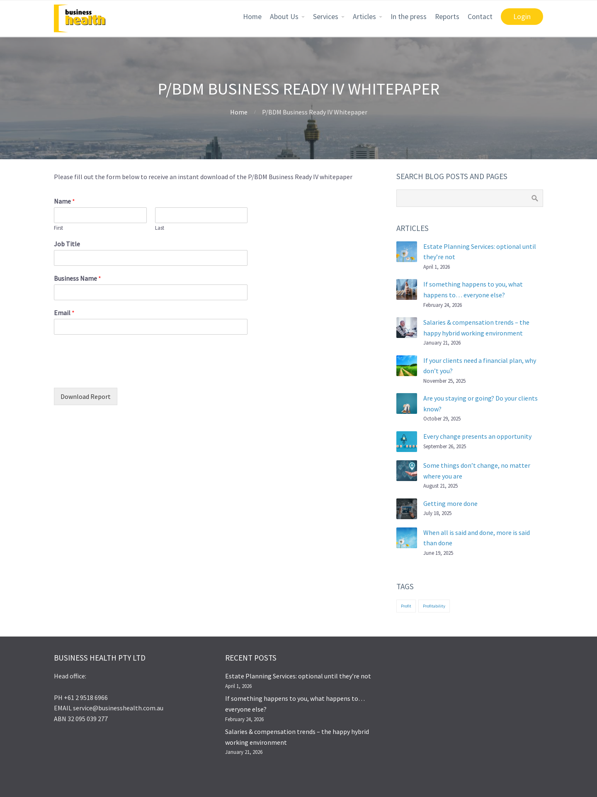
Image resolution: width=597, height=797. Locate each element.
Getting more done (450, 503)
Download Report (86, 396)
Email (64, 313)
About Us (284, 16)
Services (325, 16)
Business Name (77, 278)
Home (252, 16)
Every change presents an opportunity (477, 436)
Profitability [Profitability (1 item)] (434, 606)
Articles (364, 16)
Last (159, 228)
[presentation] (117, 374)
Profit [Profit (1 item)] (406, 606)
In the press (409, 16)
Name (64, 201)
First (58, 228)
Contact (480, 16)
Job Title (67, 244)
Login (522, 16)
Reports (447, 16)
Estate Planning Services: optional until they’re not (298, 676)
